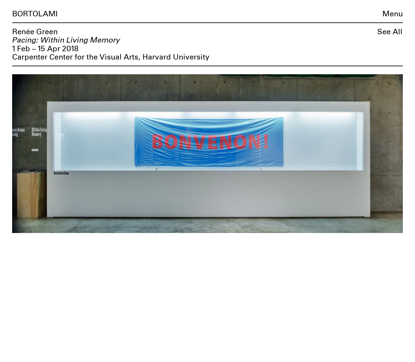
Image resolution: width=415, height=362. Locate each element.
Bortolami (35, 14)
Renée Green (35, 32)
